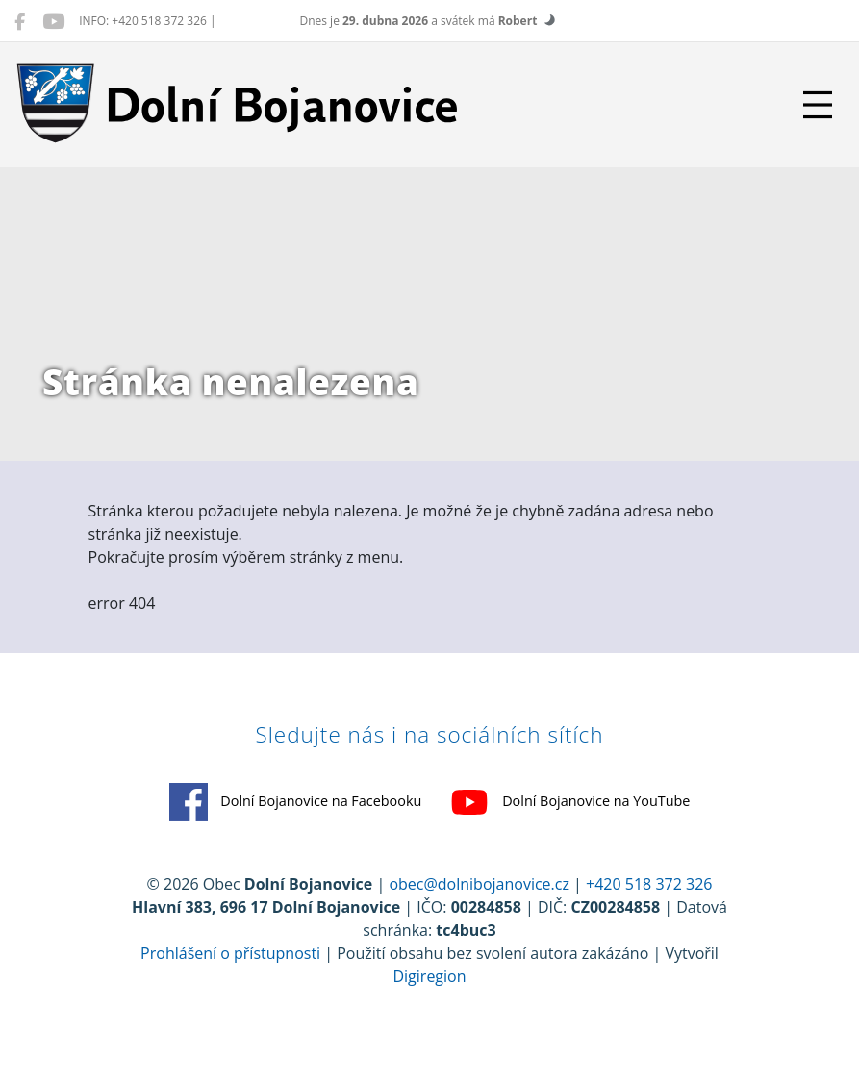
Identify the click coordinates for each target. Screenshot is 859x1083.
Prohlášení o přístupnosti (230, 963)
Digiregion (429, 986)
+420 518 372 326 (649, 894)
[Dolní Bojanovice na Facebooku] (19, 21)
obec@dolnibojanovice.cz (479, 894)
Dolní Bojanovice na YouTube (570, 812)
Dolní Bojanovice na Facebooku (295, 812)
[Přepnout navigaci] (818, 105)
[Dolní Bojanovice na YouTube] (53, 21)
